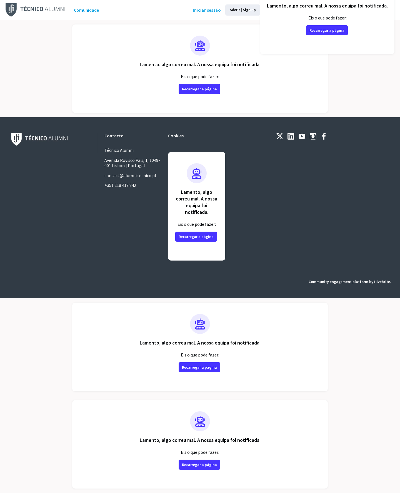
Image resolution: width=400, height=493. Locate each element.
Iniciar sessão (187, 10)
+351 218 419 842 (122, 185)
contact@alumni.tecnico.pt (132, 175)
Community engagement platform (334, 281)
